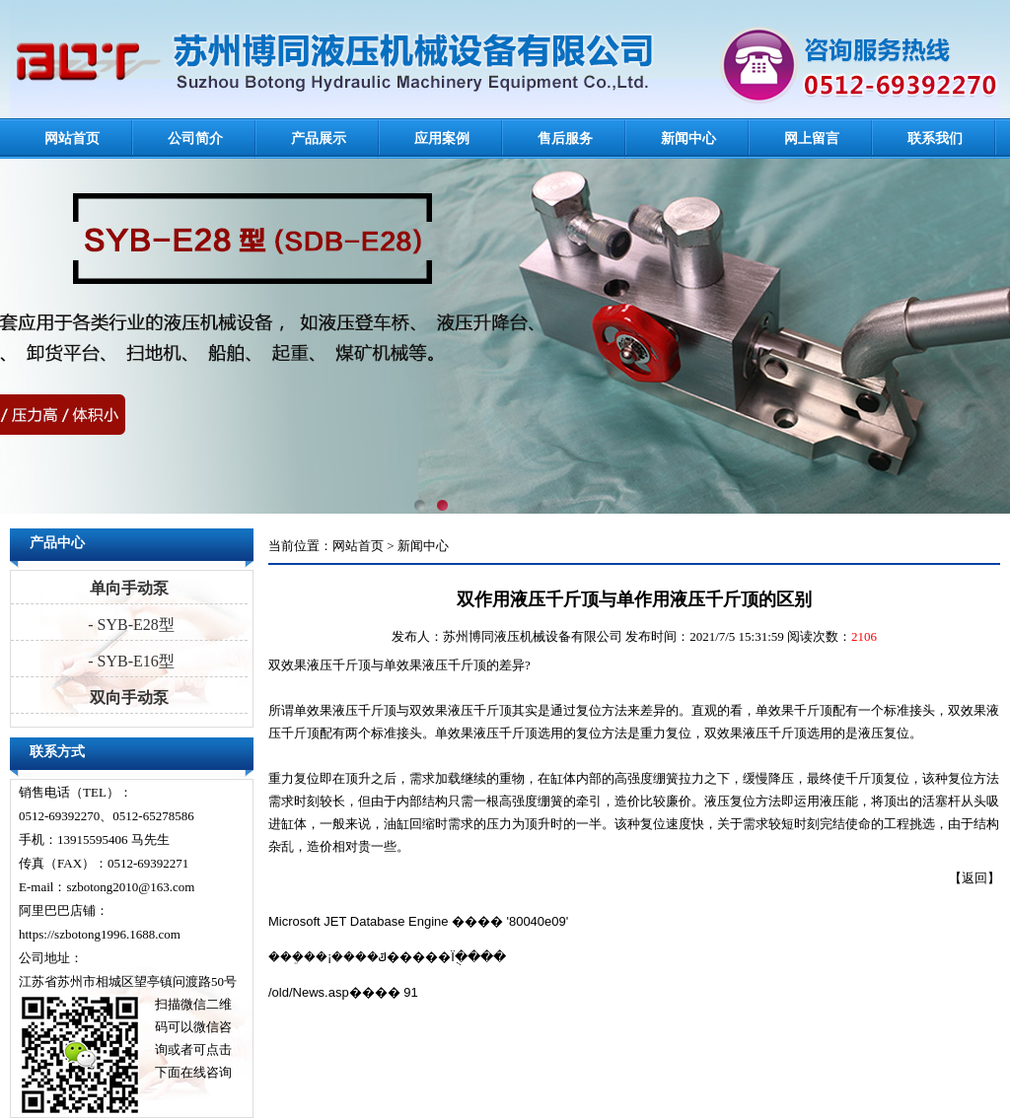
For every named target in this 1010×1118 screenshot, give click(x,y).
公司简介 (195, 138)
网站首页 (72, 138)
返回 (974, 878)
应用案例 (441, 138)
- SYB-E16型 (129, 661)
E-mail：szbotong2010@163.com (106, 886)
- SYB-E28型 (129, 624)
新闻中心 (688, 138)
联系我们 (935, 138)
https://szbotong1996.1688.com (99, 934)
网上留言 (811, 138)
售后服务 (565, 138)
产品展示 (318, 138)
